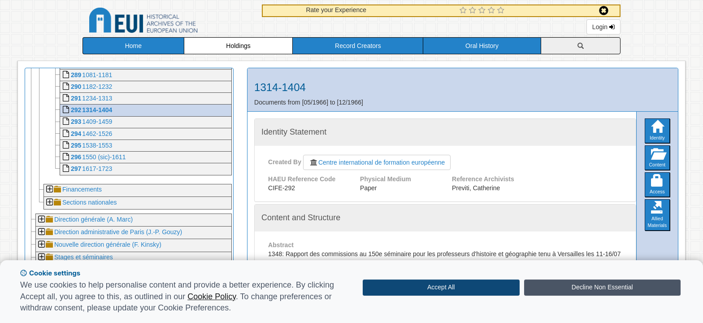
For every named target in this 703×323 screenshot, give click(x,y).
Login (603, 27)
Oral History (482, 45)
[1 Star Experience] (464, 10)
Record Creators (358, 45)
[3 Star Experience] (483, 10)
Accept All (441, 287)
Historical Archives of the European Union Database (168, 21)
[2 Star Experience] (473, 10)
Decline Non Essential (602, 287)
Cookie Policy (211, 296)
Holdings (238, 45)
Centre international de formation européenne (377, 162)
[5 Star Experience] (502, 10)
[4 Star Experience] (492, 10)
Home (133, 45)
